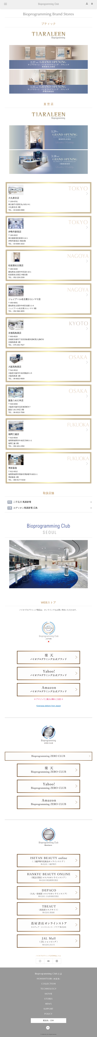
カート (91, 3)
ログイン (86, 3)
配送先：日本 (48, 1020)
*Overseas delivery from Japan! (48, 706)
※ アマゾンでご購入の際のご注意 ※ (48, 699)
